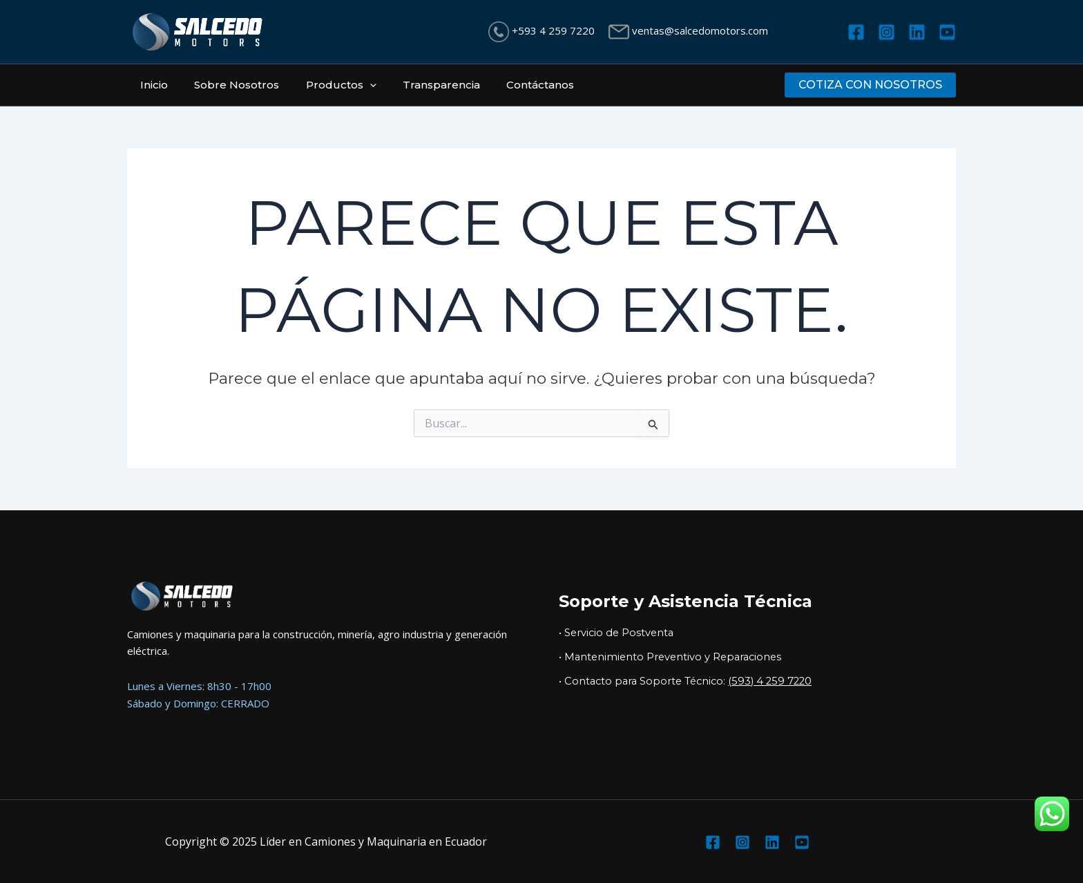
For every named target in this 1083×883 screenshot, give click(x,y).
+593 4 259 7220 (552, 30)
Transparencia (421, 84)
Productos (326, 85)
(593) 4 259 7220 (770, 681)
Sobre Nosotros (228, 84)
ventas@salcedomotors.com (698, 30)
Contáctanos (514, 84)
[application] (355, 85)
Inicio (151, 84)
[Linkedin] (917, 32)
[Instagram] (886, 32)
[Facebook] (856, 32)
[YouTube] (947, 32)
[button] (870, 85)
